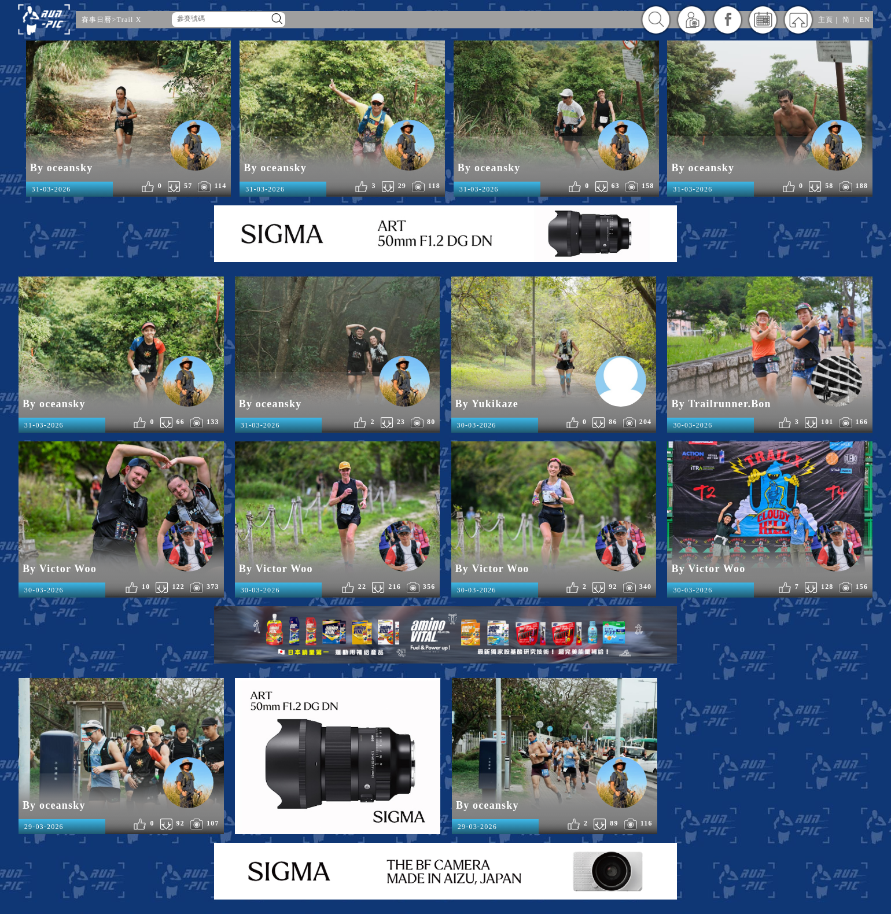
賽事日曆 (97, 20)
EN (865, 20)
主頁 (825, 20)
